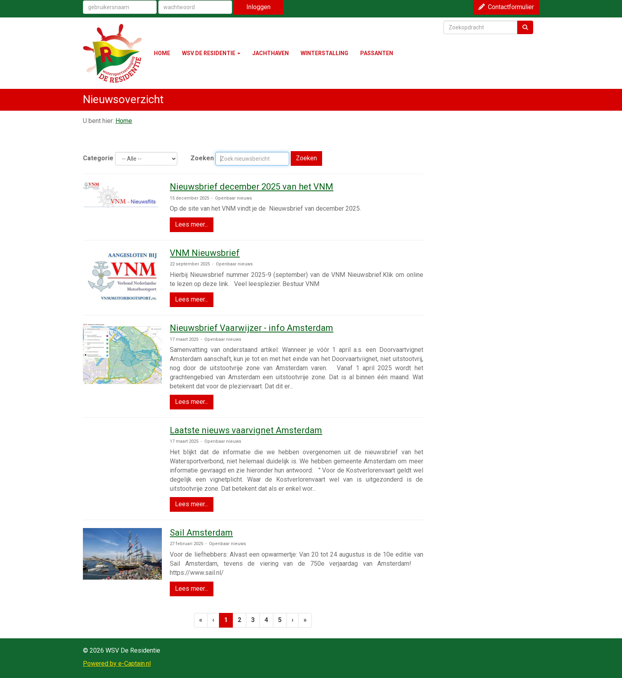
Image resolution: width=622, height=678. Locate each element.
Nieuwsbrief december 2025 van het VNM (251, 187)
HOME (162, 53)
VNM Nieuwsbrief (205, 253)
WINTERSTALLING (324, 53)
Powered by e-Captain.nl (117, 663)
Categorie (98, 158)
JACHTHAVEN (270, 53)
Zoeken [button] (306, 158)
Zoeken (202, 158)
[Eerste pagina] (200, 620)
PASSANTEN (376, 53)
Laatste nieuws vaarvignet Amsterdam (246, 430)
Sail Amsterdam (201, 533)
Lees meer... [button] (191, 224)
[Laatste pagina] (305, 620)
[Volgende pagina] (292, 620)
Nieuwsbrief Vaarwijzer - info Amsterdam (251, 328)
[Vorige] (213, 620)
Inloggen (258, 7)
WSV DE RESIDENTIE (211, 53)
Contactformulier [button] (506, 7)
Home (123, 121)
